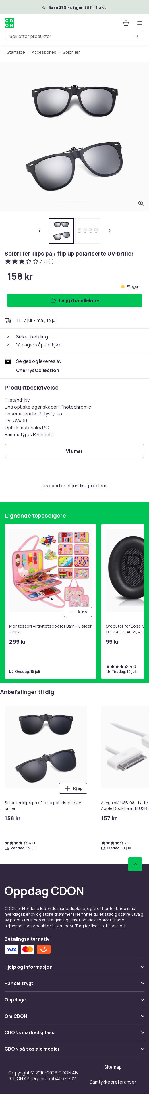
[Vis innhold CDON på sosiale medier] (74, 1051)
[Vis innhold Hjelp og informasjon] (74, 969)
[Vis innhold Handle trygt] (74, 986)
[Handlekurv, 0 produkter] (126, 23)
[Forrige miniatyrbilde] (40, 231)
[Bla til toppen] (135, 864)
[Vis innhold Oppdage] (74, 1002)
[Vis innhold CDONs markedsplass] (74, 1035)
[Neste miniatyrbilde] (110, 231)
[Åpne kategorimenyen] (140, 23)
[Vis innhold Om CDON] (74, 1018)
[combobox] (74, 36)
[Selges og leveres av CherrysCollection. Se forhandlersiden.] (37, 370)
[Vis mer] (74, 451)
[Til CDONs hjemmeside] (9, 23)
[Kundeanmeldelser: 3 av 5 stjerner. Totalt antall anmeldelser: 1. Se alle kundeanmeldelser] (29, 261)
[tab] (61, 231)
